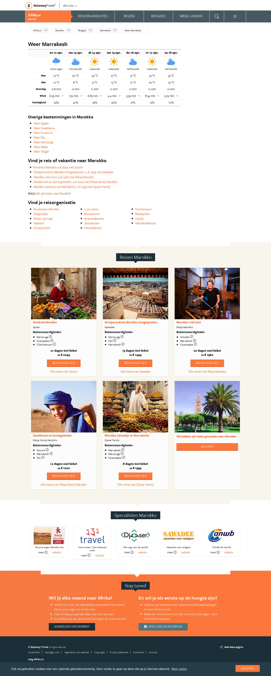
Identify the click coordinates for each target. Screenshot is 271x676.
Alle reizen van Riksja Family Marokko (64, 484)
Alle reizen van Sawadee (135, 371)
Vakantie (38, 223)
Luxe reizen (91, 209)
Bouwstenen (92, 214)
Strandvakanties (94, 218)
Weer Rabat (40, 147)
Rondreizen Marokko (46, 209)
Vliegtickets (40, 214)
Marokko (59, 30)
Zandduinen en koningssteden (52, 435)
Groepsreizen (41, 228)
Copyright (99, 652)
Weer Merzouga (43, 142)
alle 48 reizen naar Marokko (53, 193)
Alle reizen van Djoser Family (135, 484)
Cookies (153, 652)
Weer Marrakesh (132, 30)
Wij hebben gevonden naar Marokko (206, 436)
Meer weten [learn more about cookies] (179, 668)
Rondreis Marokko (45, 322)
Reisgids (82, 30)
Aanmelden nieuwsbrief (72, 626)
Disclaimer (138, 652)
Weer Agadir (41, 123)
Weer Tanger (41, 151)
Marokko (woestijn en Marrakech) (127, 435)
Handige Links (52, 652)
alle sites (70, 5)
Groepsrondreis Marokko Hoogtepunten (131, 322)
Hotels (139, 218)
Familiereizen (143, 209)
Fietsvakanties (93, 228)
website (56, 552)
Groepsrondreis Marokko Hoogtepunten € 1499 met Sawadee (73, 172)
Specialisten (91, 223)
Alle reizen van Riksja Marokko (207, 371)
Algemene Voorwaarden (76, 652)
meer (42, 552)
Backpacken (142, 214)
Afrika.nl (37, 30)
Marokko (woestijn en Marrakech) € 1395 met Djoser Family (71, 187)
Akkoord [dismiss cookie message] (247, 668)
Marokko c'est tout (188, 322)
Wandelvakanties (145, 223)
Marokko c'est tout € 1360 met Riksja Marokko (63, 177)
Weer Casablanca (44, 128)
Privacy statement (118, 652)
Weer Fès (39, 137)
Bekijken (207, 446)
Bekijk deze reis (63, 363)
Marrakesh (105, 30)
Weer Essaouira (43, 132)
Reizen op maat (43, 218)
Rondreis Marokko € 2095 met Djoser (58, 167)
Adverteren (34, 652)
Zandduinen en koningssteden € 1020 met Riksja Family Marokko (75, 182)
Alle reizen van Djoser (63, 371)
